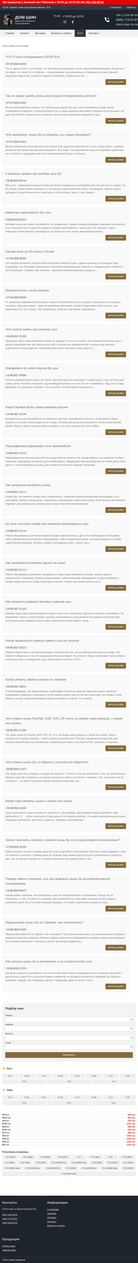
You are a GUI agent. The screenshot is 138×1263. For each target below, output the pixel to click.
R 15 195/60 (128, 1163)
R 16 (77, 1076)
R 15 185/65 (41, 1163)
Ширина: (69, 1027)
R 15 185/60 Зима (109, 1168)
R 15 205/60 (10, 1163)
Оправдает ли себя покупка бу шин (31, 368)
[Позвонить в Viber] (65, 22)
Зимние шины (9, 1250)
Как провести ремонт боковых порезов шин (38, 601)
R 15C (60, 1076)
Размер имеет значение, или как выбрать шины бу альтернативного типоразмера (57, 881)
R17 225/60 (28, 1157)
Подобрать (69, 1055)
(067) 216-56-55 (127, 14)
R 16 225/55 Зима (69, 1174)
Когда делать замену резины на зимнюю (35, 679)
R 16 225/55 (128, 1168)
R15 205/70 (62, 1157)
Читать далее (116, 82)
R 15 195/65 (127, 1157)
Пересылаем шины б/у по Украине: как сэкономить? (44, 922)
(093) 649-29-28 (127, 24)
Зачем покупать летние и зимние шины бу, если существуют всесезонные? (62, 840)
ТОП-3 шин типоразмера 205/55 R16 (32, 56)
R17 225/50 (10, 1157)
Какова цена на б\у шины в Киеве (29, 251)
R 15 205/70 (112, 1163)
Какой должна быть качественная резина (36, 407)
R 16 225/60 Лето (33, 1168)
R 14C (27, 1076)
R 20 (69, 1081)
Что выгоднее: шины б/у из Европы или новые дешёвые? (48, 134)
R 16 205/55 (25, 1163)
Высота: (69, 1036)
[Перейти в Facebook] (72, 22)
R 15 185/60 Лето (89, 1168)
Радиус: (69, 1018)
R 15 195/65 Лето (59, 1163)
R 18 (128, 1076)
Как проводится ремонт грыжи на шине (35, 562)
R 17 (111, 1076)
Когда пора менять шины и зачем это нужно (38, 801)
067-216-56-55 (95, 2)
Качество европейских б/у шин (28, 212)
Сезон (69, 1046)
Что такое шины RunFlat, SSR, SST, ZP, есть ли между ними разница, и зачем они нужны (63, 721)
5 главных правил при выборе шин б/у (33, 173)
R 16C (94, 1076)
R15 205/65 (45, 1157)
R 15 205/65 (97, 1163)
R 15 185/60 (71, 1168)
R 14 (10, 1076)
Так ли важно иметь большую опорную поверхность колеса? (50, 95)
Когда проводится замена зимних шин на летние (42, 640)
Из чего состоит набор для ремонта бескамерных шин (47, 523)
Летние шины (8, 1246)
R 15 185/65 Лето (53, 1168)
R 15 (44, 1076)
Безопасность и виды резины (27, 290)
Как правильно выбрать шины (28, 485)
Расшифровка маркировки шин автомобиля (38, 446)
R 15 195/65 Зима (79, 1163)
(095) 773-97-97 (127, 19)
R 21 (114, 1081)
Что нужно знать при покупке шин (31, 329)
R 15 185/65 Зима (12, 1168)
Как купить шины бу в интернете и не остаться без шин (48, 961)
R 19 (24, 1081)
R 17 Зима (95, 1157)
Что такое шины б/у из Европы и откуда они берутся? (46, 762)
